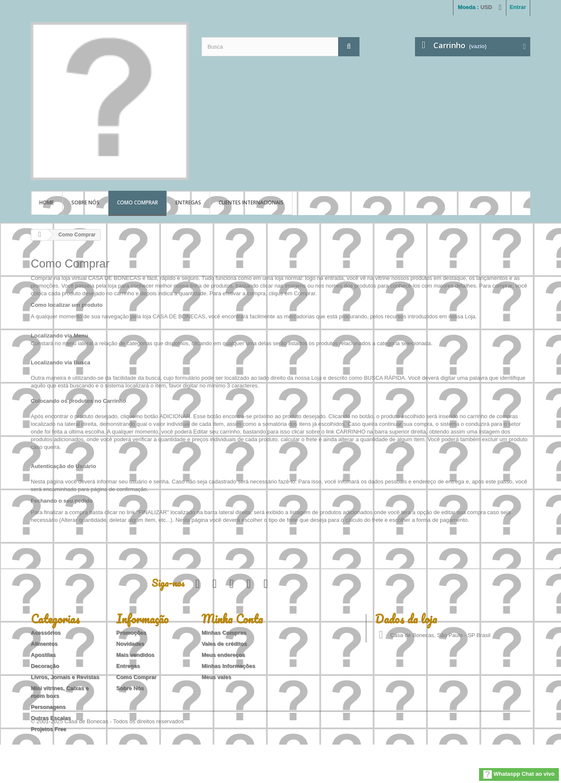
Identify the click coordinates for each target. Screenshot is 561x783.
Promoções (131, 632)
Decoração (45, 666)
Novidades (130, 643)
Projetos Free (48, 729)
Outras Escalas (51, 718)
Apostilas (43, 655)
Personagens (48, 707)
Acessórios (46, 632)
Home (46, 202)
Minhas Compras (224, 632)
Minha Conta (232, 618)
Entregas (188, 202)
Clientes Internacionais (251, 202)
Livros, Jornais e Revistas (65, 677)
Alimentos (44, 643)
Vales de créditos (224, 643)
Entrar (518, 7)
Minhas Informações (228, 666)
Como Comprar (137, 202)
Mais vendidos (135, 655)
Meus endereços (223, 655)
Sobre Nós (85, 202)
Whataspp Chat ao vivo (519, 774)
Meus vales (216, 677)
